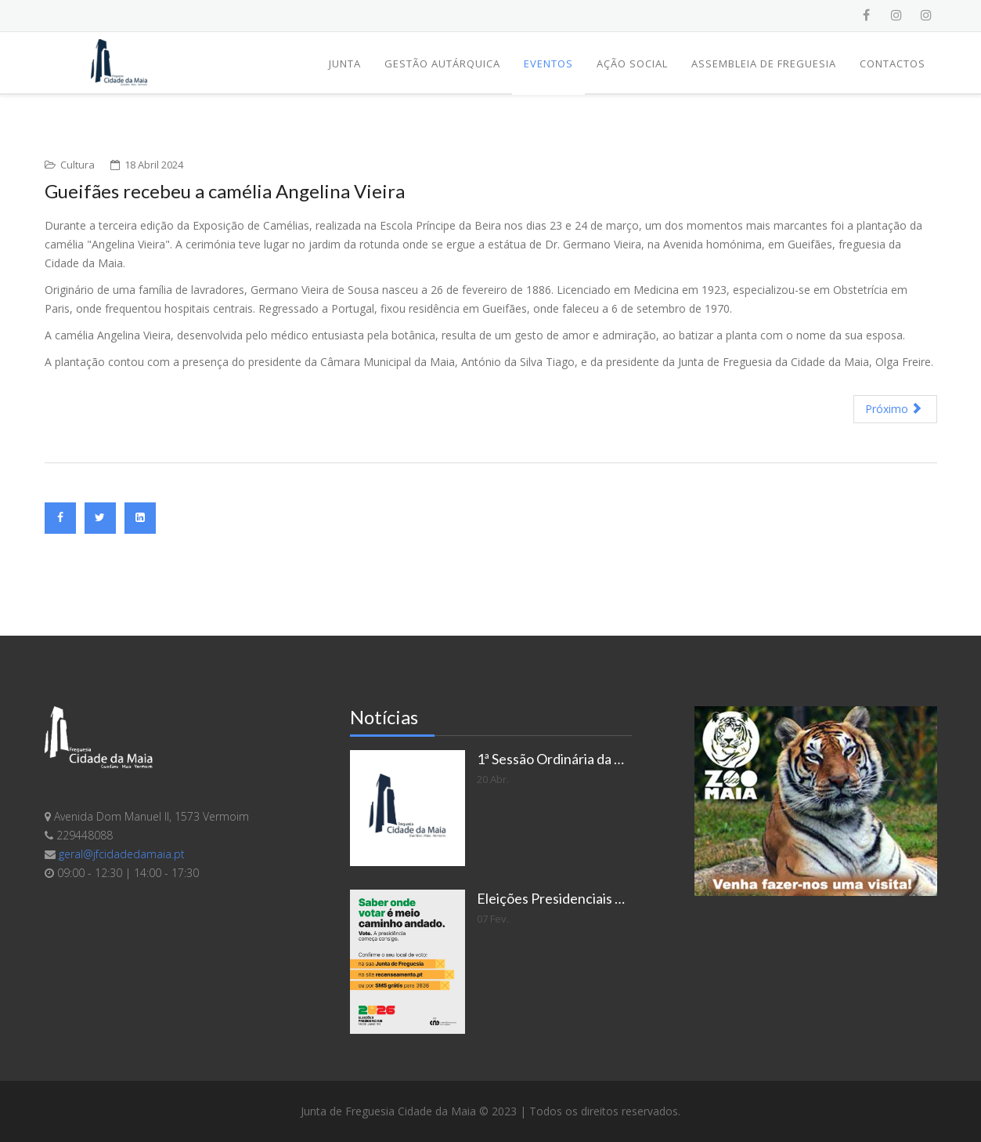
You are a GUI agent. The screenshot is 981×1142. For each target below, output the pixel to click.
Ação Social (632, 63)
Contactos (892, 63)
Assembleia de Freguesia (763, 63)
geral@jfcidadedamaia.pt (122, 854)
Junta (345, 63)
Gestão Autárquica (442, 63)
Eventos (548, 63)
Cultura (77, 165)
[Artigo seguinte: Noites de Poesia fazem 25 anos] (895, 409)
